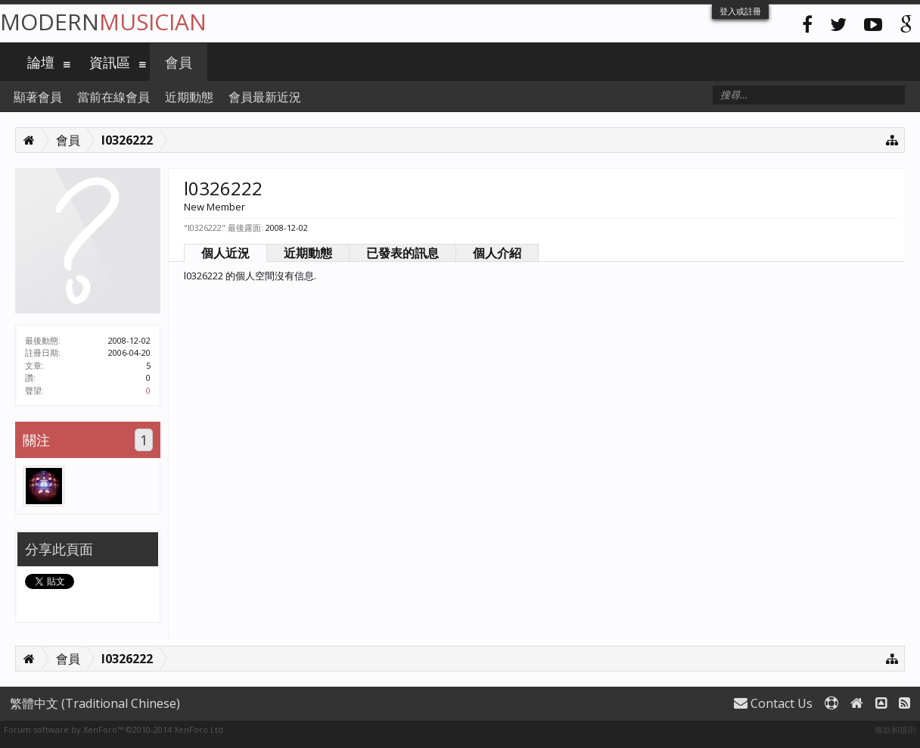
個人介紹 (497, 253)
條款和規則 (895, 729)
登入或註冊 (740, 11)
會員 (178, 62)
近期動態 (308, 253)
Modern (103, 21)
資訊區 (109, 62)
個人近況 (225, 253)
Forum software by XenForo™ (114, 729)
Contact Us (773, 703)
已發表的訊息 (402, 253)
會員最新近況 (264, 97)
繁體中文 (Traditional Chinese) (95, 703)
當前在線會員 (113, 97)
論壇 (40, 62)
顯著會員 (38, 97)
